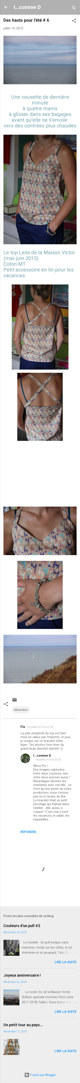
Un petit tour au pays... (23, 1025)
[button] (74, 21)
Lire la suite (66, 962)
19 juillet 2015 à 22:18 (40, 727)
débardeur (21, 710)
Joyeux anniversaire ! (22, 975)
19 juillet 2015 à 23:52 (48, 759)
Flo (22, 727)
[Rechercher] (74, 8)
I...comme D (27, 7)
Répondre (28, 832)
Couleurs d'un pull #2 (21, 925)
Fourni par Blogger (40, 1075)
